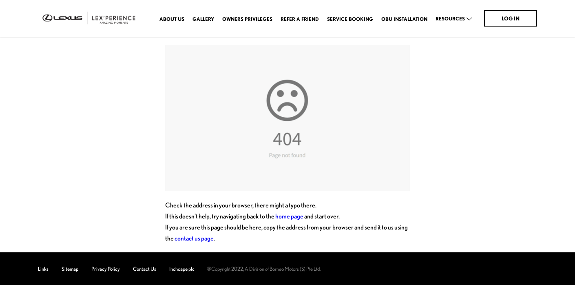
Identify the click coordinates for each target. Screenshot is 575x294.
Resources (450, 18)
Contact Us (144, 269)
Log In (511, 18)
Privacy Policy (105, 269)
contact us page (194, 238)
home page (289, 216)
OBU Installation (404, 19)
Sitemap (70, 269)
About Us (171, 19)
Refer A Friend (300, 19)
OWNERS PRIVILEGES (247, 19)
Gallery (203, 19)
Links (43, 269)
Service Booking (350, 19)
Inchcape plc (182, 269)
